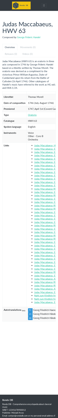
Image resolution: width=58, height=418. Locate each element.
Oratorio (32, 114)
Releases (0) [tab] (11, 53)
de (30, 318)
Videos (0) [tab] (27, 53)
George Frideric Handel (28, 37)
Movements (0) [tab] (28, 47)
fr (30, 310)
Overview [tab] (10, 47)
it (30, 314)
